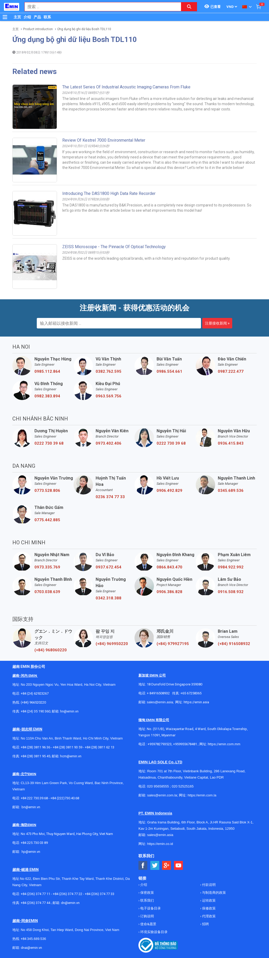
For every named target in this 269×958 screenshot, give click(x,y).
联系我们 (146, 900)
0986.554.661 (169, 371)
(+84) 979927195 (173, 643)
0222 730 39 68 (49, 443)
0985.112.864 (47, 371)
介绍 (27, 17)
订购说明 (146, 916)
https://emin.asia (196, 702)
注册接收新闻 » (217, 323)
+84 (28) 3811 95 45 (35, 756)
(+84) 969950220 (112, 643)
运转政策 (208, 900)
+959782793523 (160, 744)
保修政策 (208, 908)
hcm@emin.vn (70, 756)
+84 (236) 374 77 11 (35, 894)
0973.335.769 (47, 567)
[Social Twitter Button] (154, 865)
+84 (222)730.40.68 (64, 798)
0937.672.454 (108, 567)
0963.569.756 (108, 396)
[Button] (5, 17)
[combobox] (100, 6)
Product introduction (38, 29)
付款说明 (208, 885)
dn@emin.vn (70, 903)
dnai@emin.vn (31, 948)
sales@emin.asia (160, 702)
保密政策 (146, 893)
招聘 (205, 924)
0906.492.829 (169, 490)
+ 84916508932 (158, 693)
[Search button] (189, 6)
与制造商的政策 (213, 893)
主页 (17, 17)
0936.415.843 (231, 443)
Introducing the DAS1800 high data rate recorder (109, 193)
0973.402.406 (108, 443)
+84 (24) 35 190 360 (35, 711)
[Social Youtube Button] (178, 865)
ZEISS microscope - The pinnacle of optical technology (114, 246)
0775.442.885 (47, 520)
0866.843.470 (169, 567)
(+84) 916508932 (234, 643)
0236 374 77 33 (110, 496)
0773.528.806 (47, 490)
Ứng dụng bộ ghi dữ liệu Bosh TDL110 (84, 29)
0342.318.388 (108, 598)
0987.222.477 (231, 371)
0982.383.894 (47, 396)
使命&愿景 (147, 924)
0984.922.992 (231, 567)
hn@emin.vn (69, 711)
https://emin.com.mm (224, 744)
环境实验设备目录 (153, 932)
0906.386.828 (169, 591)
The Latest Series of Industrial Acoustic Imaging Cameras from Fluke (126, 86)
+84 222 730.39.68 (35, 798)
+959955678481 (185, 744)
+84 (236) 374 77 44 (35, 903)
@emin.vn (32, 852)
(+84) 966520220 (33, 702)
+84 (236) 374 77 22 (67, 894)
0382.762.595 (108, 371)
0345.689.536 (231, 490)
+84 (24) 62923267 (35, 693)
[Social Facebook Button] (143, 865)
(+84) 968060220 (50, 650)
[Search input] (100, 6)
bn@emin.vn (31, 807)
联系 (47, 17)
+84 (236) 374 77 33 (99, 894)
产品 (37, 17)
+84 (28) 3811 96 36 (35, 747)
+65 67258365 (190, 693)
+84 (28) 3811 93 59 (67, 747)
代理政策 (208, 916)
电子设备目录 (150, 908)
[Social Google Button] (166, 865)
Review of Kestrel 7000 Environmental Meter (103, 140)
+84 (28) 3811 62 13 (99, 747)
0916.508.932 (231, 591)
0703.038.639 (47, 591)
